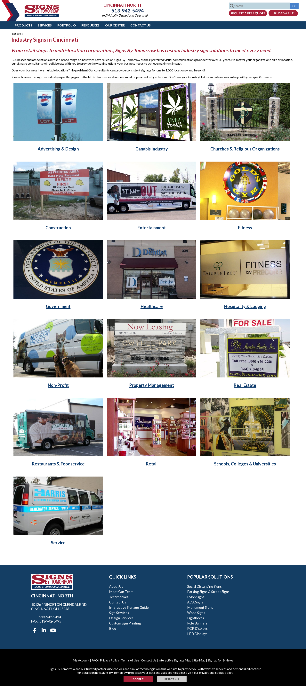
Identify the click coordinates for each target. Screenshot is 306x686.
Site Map (199, 660)
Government (58, 306)
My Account (81, 660)
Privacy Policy (109, 660)
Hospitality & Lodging (245, 306)
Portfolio (66, 25)
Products (23, 25)
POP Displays (197, 628)
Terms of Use (130, 660)
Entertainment (151, 227)
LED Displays (197, 633)
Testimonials (118, 597)
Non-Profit (58, 385)
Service (58, 542)
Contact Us (140, 25)
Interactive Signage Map (174, 660)
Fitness (245, 227)
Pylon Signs (195, 597)
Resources (90, 25)
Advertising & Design (58, 148)
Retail (151, 463)
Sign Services (119, 612)
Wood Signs (196, 612)
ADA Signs (195, 602)
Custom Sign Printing (125, 623)
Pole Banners (197, 623)
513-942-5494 (125, 10)
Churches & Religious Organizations (245, 148)
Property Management (151, 385)
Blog (112, 628)
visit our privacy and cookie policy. (210, 672)
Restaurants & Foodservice (58, 463)
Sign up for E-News (220, 660)
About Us (116, 586)
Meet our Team (121, 591)
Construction (58, 227)
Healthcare (152, 306)
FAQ (95, 660)
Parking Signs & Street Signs (208, 591)
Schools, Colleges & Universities (245, 463)
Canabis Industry (151, 148)
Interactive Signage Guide (129, 607)
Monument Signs (200, 607)
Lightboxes (195, 618)
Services (45, 25)
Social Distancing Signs (204, 586)
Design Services (121, 618)
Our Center (115, 25)
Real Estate (245, 385)
